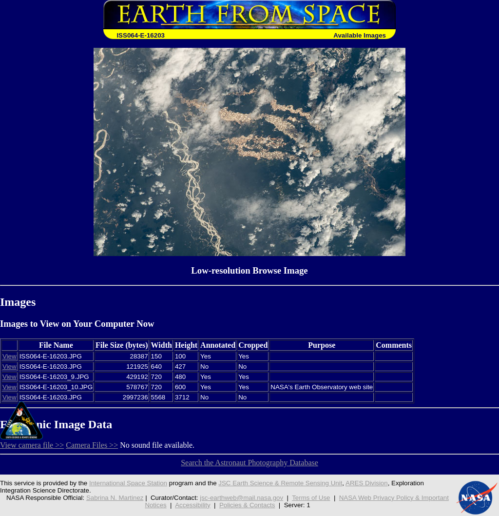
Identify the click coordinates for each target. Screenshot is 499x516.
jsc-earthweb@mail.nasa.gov (241, 497)
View (9, 356)
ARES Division (366, 483)
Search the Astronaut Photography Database (249, 462)
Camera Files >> (92, 445)
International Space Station (128, 483)
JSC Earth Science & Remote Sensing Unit (280, 483)
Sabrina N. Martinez (115, 497)
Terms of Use (311, 497)
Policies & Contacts (247, 505)
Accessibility (192, 505)
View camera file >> (32, 445)
